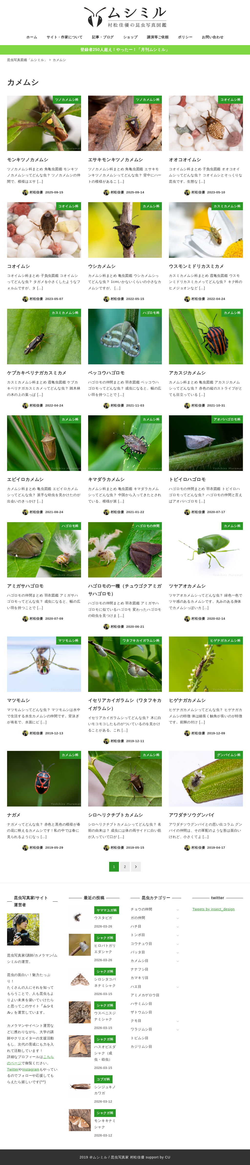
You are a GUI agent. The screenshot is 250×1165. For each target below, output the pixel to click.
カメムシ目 (140, 961)
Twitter (13, 1069)
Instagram (30, 1069)
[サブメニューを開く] (177, 909)
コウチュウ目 (141, 944)
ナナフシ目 (140, 969)
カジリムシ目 (141, 1046)
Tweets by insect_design (213, 909)
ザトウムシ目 (141, 1012)
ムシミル (100, 1157)
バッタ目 (138, 952)
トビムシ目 (140, 1038)
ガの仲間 (138, 918)
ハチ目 (136, 926)
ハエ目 (136, 986)
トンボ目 (138, 935)
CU (167, 1157)
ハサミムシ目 (141, 1004)
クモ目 (136, 1021)
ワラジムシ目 (141, 1029)
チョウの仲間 (141, 909)
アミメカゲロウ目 (145, 995)
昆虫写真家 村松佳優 (128, 1157)
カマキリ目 (140, 978)
